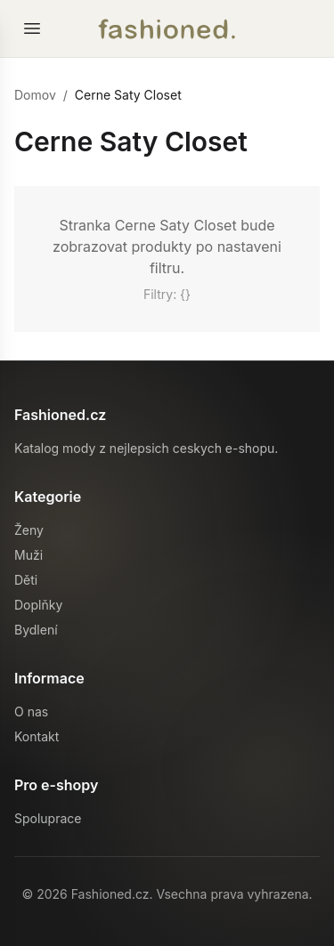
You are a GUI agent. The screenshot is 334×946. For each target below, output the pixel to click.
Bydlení (36, 629)
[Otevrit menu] (32, 28)
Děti (25, 579)
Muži (28, 554)
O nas (31, 711)
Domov (35, 94)
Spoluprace (47, 818)
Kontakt (36, 736)
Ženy (29, 530)
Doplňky (38, 604)
